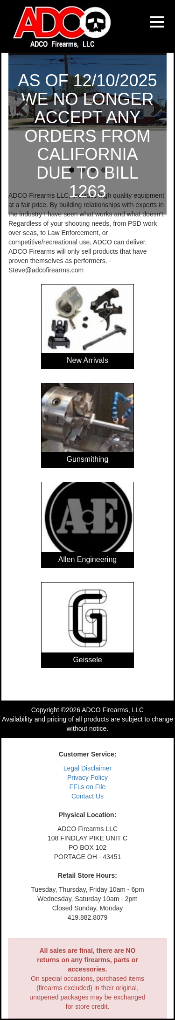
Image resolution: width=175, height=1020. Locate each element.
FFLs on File (88, 787)
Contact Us (87, 796)
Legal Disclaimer (87, 768)
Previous (22, 107)
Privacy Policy (87, 777)
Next (152, 107)
